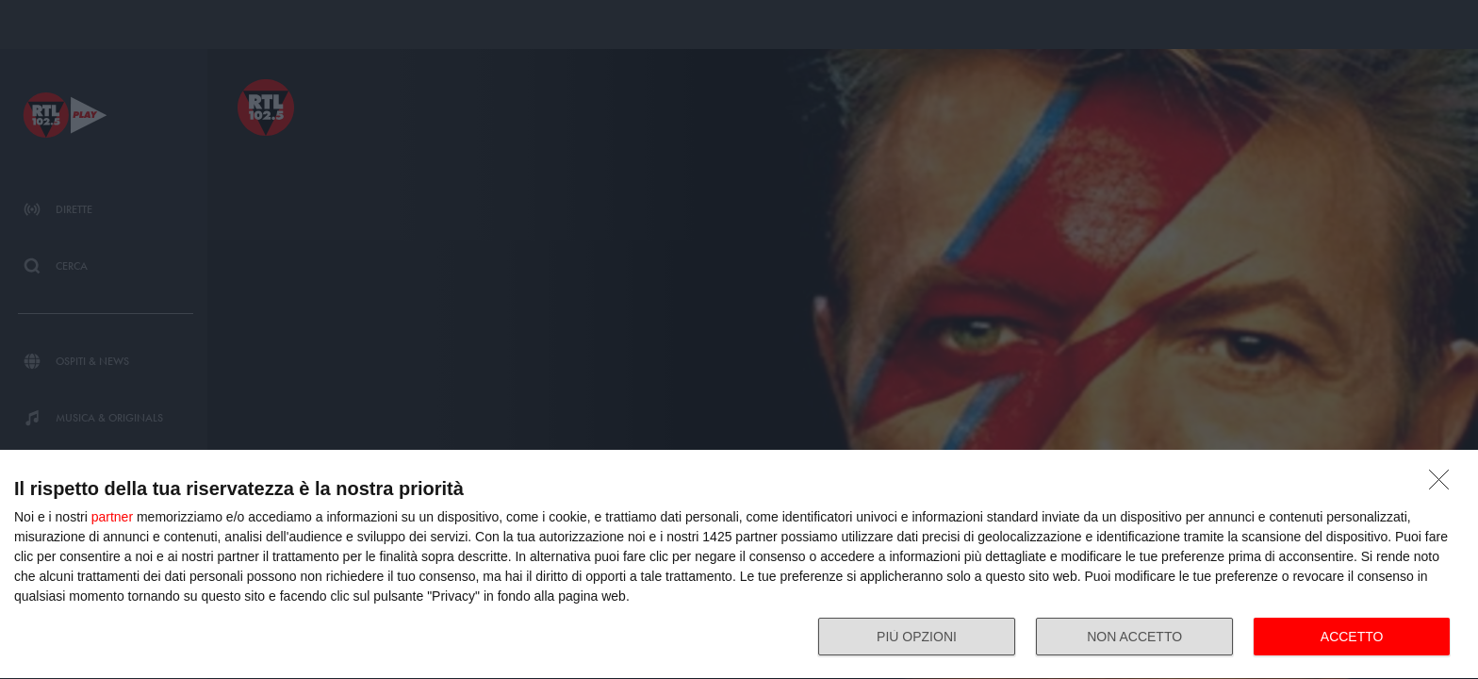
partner (112, 516)
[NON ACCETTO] (1444, 485)
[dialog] (739, 565)
